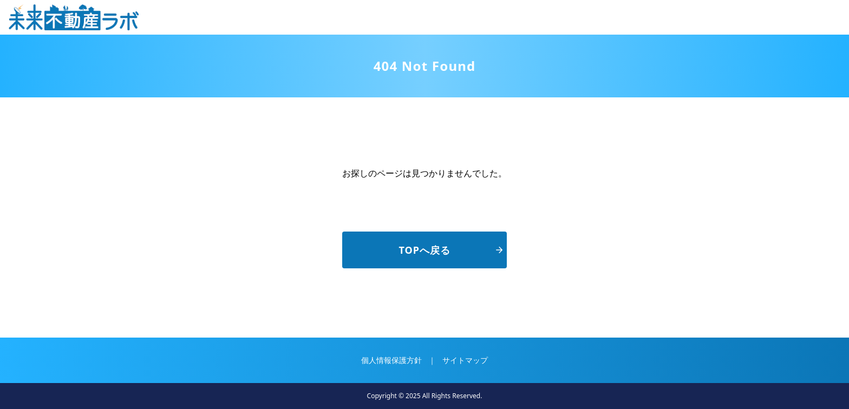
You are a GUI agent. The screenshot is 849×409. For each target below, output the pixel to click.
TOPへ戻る (450, 249)
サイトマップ (465, 360)
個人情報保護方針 (391, 360)
